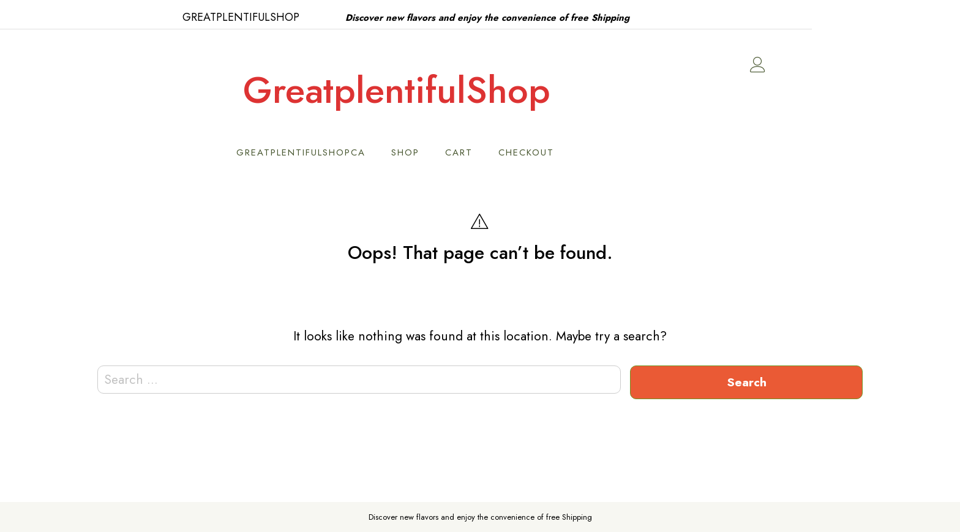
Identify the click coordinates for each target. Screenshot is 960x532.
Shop (479, 152)
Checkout (600, 152)
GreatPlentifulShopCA (375, 152)
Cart (533, 152)
